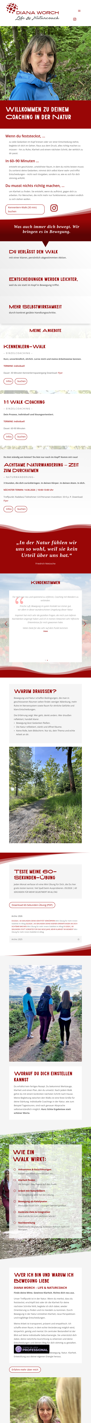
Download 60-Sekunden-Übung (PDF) (32, 905)
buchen (21, 381)
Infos (9, 381)
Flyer (60, 373)
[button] (45, 660)
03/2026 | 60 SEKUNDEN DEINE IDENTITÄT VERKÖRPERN (33, 921)
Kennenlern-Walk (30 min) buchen (22, 209)
